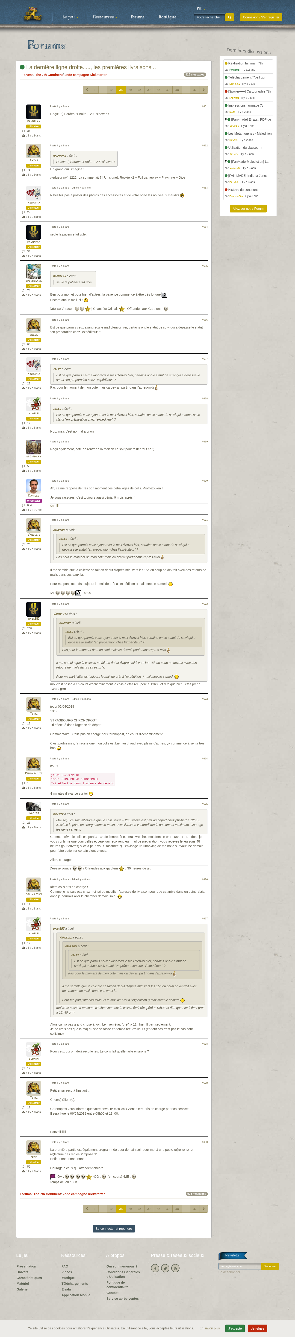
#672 (205, 603)
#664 (205, 226)
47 (195, 90)
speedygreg (34, 281)
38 (158, 90)
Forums (137, 17)
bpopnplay (33, 456)
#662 (205, 145)
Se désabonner (229, 1272)
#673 (205, 699)
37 (149, 90)
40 (177, 90)
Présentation (26, 1266)
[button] (201, 9)
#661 (205, 106)
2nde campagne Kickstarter (86, 75)
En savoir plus (210, 1328)
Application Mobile (76, 1295)
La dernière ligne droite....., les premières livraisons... (88, 67)
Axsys (34, 160)
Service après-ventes (122, 1298)
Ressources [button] (105, 17)
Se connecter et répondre (114, 1228)
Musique (68, 1278)
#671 (205, 519)
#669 (205, 441)
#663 (205, 187)
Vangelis (33, 535)
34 (121, 90)
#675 (205, 803)
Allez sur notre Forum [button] (248, 208)
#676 (205, 879)
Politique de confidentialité (117, 1285)
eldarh (33, 413)
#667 (205, 359)
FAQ (65, 1266)
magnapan (33, 121)
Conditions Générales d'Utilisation (123, 1274)
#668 (205, 398)
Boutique (167, 17)
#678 (205, 1043)
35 (130, 90)
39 (168, 90)
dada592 (33, 619)
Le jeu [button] (70, 17)
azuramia (34, 202)
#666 (205, 319)
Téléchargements (75, 1283)
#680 (205, 1142)
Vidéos (67, 1272)
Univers (22, 1272)
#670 (205, 480)
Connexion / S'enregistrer (261, 17)
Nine (34, 1157)
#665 (205, 265)
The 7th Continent (49, 75)
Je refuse (257, 1328)
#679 (205, 1082)
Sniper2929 (34, 894)
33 (112, 90)
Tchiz (34, 714)
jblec (34, 335)
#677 (205, 918)
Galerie (22, 1289)
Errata (66, 1289)
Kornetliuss (33, 773)
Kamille (33, 495)
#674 (205, 758)
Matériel (23, 1283)
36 (140, 90)
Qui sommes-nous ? (122, 1266)
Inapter (33, 813)
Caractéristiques (29, 1278)
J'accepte (235, 1328)
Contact (112, 1293)
